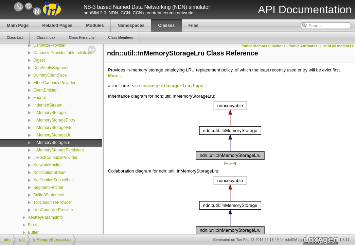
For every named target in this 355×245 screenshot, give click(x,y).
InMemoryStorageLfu (52, 135)
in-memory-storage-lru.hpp (168, 86)
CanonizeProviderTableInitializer (62, 52)
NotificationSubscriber (53, 180)
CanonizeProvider (49, 45)
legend (230, 163)
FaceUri (40, 97)
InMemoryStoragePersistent (58, 150)
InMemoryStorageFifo (52, 127)
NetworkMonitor (47, 165)
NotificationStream (50, 172)
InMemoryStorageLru (52, 142)
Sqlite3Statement (48, 195)
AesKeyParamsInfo (45, 217)
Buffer (33, 232)
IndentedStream (47, 105)
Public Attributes (302, 46)
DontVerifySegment (50, 67)
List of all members (336, 46)
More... (115, 75)
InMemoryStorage (49, 112)
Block (33, 225)
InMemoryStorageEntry (54, 120)
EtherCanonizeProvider (54, 82)
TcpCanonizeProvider (52, 202)
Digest (39, 60)
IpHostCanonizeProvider (55, 157)
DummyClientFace (50, 75)
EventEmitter (45, 90)
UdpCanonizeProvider (53, 210)
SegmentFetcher (48, 187)
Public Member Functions (264, 46)
